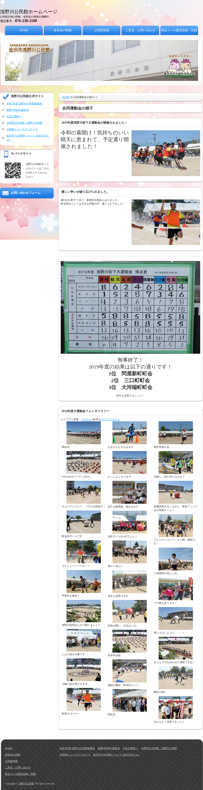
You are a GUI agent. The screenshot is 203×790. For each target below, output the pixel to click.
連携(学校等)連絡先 (17, 109)
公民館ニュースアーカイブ (21, 129)
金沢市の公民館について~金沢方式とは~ (116, 754)
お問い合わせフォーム (26, 193)
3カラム (96, 419)
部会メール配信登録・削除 (179, 30)
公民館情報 (101, 30)
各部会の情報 (63, 30)
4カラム (105, 419)
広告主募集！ (14, 116)
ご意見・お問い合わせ (140, 30)
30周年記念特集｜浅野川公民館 (24, 122)
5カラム (115, 419)
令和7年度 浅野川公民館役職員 (24, 103)
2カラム (86, 419)
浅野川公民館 (26, 783)
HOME (23, 30)
